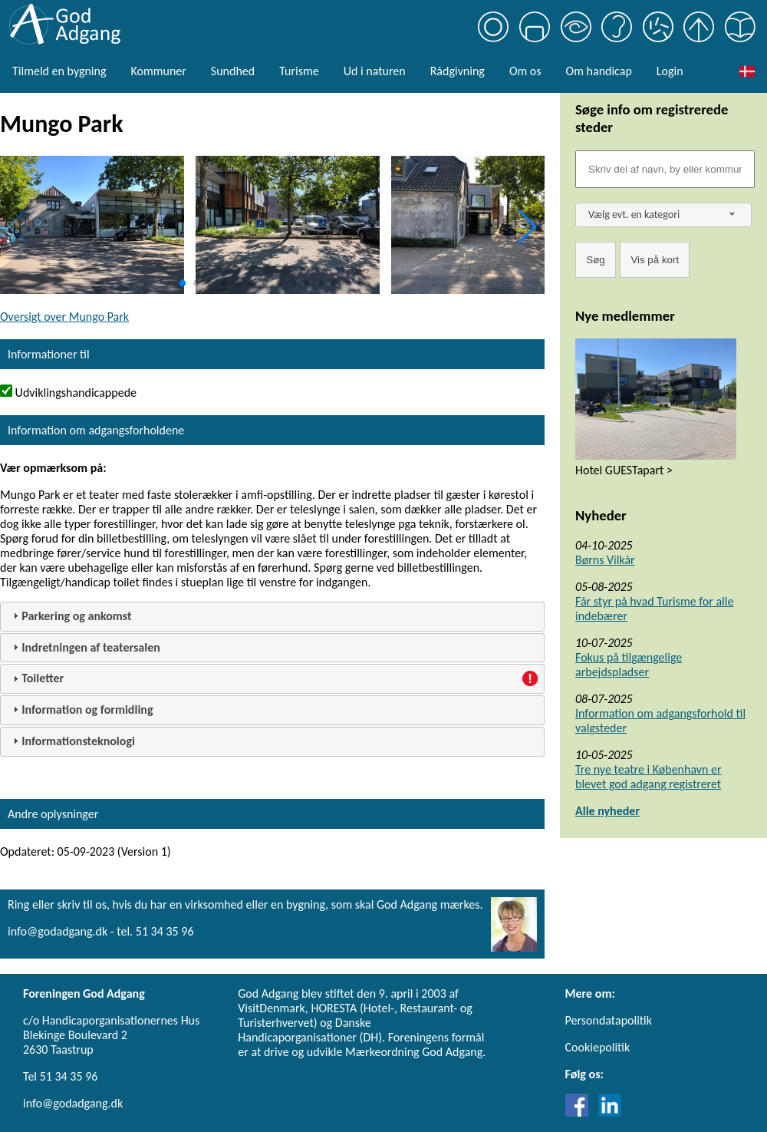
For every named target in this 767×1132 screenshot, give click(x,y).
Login (670, 71)
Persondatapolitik (608, 1020)
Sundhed (233, 71)
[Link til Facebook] (580, 1112)
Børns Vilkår (605, 560)
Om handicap (599, 71)
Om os (525, 71)
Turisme (298, 71)
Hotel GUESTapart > (624, 470)
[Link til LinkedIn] (609, 1112)
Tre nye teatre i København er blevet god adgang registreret (648, 776)
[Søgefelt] (665, 169)
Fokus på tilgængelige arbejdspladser (628, 664)
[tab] (272, 617)
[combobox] (663, 215)
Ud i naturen (375, 71)
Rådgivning (457, 71)
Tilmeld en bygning (59, 71)
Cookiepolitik (597, 1047)
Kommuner (158, 71)
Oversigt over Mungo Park (64, 316)
